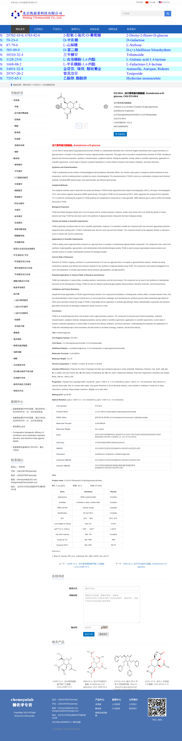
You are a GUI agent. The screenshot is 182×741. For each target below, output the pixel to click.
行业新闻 (116, 708)
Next (106, 106)
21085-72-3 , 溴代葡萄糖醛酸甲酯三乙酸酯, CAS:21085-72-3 (64, 684)
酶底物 (16, 158)
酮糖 (16, 126)
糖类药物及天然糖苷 (22, 384)
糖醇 (16, 152)
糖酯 (15, 358)
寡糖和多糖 (19, 145)
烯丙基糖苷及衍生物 (23, 268)
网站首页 (20, 29)
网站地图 (77, 722)
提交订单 (89, 634)
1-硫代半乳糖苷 (21, 307)
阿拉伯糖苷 (19, 203)
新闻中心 (75, 29)
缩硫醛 (17, 319)
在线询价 (120, 134)
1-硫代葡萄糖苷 (21, 300)
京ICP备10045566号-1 (62, 722)
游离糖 (16, 100)
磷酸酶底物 (19, 236)
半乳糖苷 (18, 171)
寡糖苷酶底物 (20, 229)
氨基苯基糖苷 (19, 287)
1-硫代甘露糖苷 (21, 313)
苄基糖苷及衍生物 (22, 274)
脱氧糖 (17, 119)
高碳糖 (17, 139)
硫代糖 (16, 294)
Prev (58, 106)
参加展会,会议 (19, 426)
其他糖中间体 (19, 378)
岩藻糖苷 (18, 223)
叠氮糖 (16, 332)
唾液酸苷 (18, 197)
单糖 (16, 106)
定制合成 (94, 29)
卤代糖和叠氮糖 (21, 113)
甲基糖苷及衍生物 (22, 261)
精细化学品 (18, 391)
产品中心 (57, 29)
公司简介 (38, 29)
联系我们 (131, 29)
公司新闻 (116, 704)
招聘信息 (112, 29)
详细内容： (74, 595)
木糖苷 (17, 210)
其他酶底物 (19, 242)
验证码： (75, 627)
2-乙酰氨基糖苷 (21, 177)
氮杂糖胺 (17, 339)
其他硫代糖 (19, 326)
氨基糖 (17, 132)
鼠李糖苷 (18, 216)
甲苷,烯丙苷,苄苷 (20, 255)
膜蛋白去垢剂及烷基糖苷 (24, 249)
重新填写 (103, 634)
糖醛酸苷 (18, 190)
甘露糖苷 (18, 184)
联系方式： (74, 588)
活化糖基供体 (49, 85)
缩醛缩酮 (17, 352)
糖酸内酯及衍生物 (21, 281)
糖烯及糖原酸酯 (20, 345)
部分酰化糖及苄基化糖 (23, 371)
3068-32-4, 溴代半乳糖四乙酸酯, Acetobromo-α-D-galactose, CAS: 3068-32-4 (95, 684)
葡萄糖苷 (18, 164)
